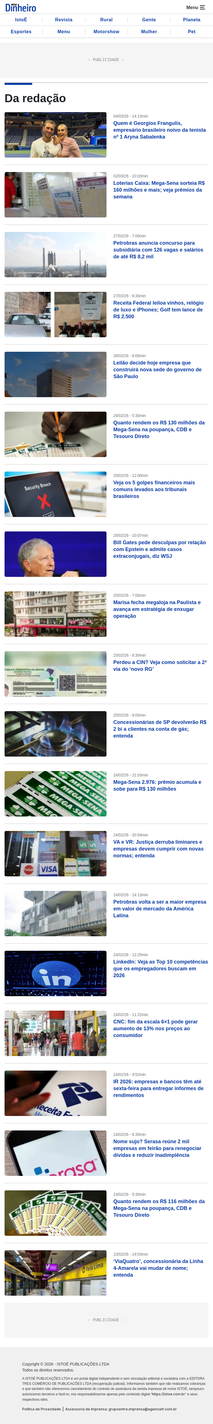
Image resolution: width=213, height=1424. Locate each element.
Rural (106, 19)
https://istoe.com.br (168, 1394)
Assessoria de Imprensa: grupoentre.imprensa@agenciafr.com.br (121, 1409)
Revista (64, 19)
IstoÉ (21, 19)
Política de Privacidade (41, 1409)
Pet (192, 31)
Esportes (21, 31)
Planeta (191, 19)
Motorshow (107, 31)
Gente (149, 19)
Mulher (149, 31)
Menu (64, 31)
